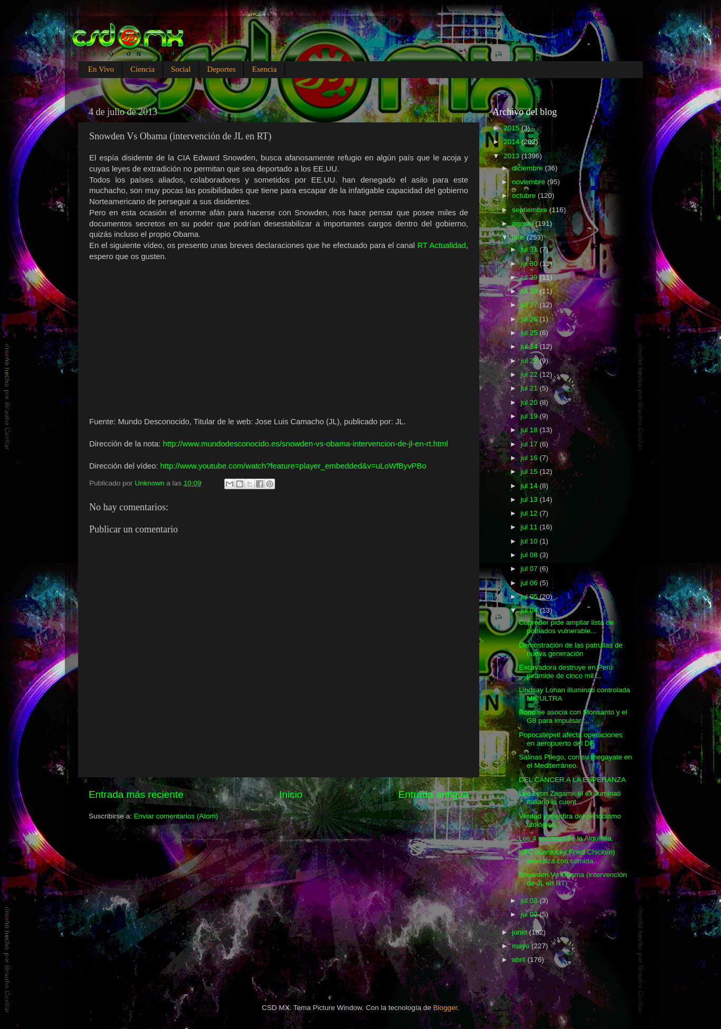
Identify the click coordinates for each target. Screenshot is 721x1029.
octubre (525, 195)
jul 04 (529, 610)
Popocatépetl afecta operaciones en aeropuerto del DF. (571, 739)
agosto (523, 223)
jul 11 (529, 527)
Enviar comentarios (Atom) (176, 816)
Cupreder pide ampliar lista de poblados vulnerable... (566, 626)
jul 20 (529, 402)
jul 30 (529, 264)
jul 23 (529, 361)
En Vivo (101, 69)
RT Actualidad (442, 245)
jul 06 (529, 583)
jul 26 (529, 319)
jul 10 (529, 541)
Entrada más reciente (136, 794)
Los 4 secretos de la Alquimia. (566, 838)
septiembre (530, 210)
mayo (522, 946)
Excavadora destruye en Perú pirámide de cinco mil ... (566, 671)
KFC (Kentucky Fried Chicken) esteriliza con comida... (567, 856)
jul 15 (529, 471)
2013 (512, 156)
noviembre (529, 182)
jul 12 (529, 513)
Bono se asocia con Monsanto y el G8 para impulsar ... (573, 716)
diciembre (528, 168)
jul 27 (529, 305)
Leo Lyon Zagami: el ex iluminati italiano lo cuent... (570, 797)
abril (519, 960)
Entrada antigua (434, 794)
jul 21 (529, 388)
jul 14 (529, 486)
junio (520, 932)
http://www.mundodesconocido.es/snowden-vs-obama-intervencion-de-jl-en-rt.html (305, 444)
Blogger (445, 1008)
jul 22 (529, 374)
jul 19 (529, 416)
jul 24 (529, 346)
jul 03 (529, 900)
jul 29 (529, 277)
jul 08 (529, 555)
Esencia (264, 69)
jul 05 (529, 597)
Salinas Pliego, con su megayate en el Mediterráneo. (575, 761)
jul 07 (529, 569)
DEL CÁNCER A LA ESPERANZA (572, 780)
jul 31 (529, 249)
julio (519, 237)
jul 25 (529, 333)
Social (181, 69)
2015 (512, 128)
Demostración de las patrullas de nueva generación (571, 649)
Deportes (221, 69)
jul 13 (529, 499)
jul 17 (529, 444)
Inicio (290, 794)
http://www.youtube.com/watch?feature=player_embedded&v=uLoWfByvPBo (293, 466)
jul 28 (529, 291)
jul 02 (529, 914)
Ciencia (142, 69)
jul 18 (529, 430)
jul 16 (529, 458)
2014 (512, 142)
